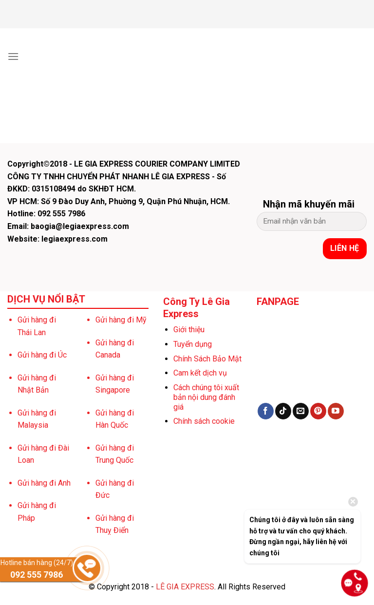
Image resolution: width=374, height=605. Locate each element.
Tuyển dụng (192, 344)
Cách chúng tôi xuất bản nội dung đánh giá (206, 397)
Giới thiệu (189, 329)
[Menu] (13, 56)
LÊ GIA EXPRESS (185, 586)
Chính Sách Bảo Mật (207, 358)
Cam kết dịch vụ (200, 373)
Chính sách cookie (204, 421)
